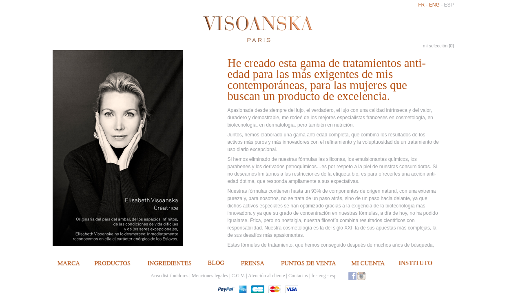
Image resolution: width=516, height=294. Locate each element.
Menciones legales (210, 275)
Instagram (361, 276)
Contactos (298, 275)
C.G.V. (238, 275)
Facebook (352, 276)
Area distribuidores (169, 275)
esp (449, 5)
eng (434, 5)
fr (421, 5)
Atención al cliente (266, 275)
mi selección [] (438, 45)
